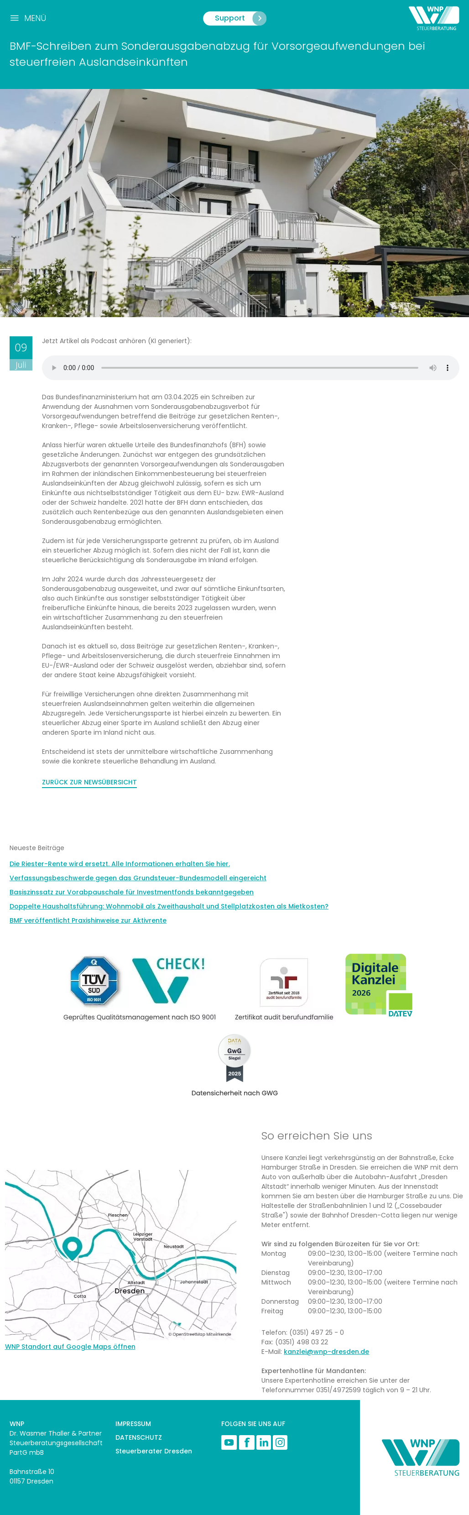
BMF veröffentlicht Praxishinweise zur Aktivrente (88, 920)
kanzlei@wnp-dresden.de (326, 1351)
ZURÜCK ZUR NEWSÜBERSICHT (89, 782)
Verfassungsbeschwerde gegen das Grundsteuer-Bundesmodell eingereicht (138, 878)
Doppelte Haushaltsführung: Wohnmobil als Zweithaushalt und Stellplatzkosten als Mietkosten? (169, 906)
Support (240, 18)
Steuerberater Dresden (153, 1451)
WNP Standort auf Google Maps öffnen (70, 1346)
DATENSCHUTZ (138, 1437)
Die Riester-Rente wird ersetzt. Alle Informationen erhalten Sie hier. (120, 863)
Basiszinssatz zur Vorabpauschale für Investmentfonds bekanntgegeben (132, 892)
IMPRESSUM (133, 1423)
